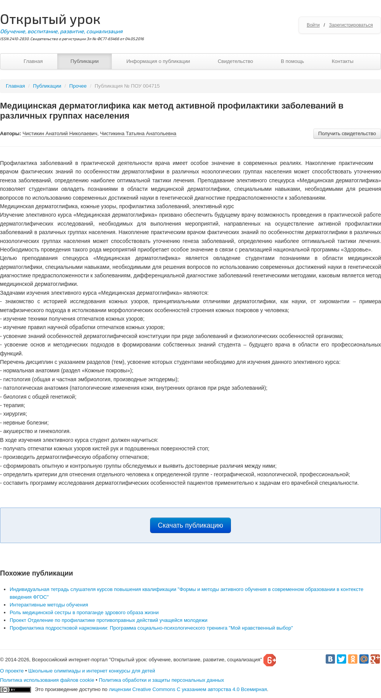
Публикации (84, 61)
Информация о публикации (158, 61)
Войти (313, 25)
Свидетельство (235, 61)
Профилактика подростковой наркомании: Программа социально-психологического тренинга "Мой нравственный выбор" (151, 628)
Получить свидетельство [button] (347, 133)
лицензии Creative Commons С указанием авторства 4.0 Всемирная (188, 689)
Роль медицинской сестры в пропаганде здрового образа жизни (84, 612)
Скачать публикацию (190, 525)
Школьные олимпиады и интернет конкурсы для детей (91, 671)
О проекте (12, 671)
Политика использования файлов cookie (47, 680)
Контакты (343, 61)
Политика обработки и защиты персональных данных (161, 680)
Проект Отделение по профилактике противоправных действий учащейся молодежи (108, 620)
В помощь (292, 61)
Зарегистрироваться (351, 25)
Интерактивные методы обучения (49, 605)
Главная (33, 61)
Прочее (78, 86)
